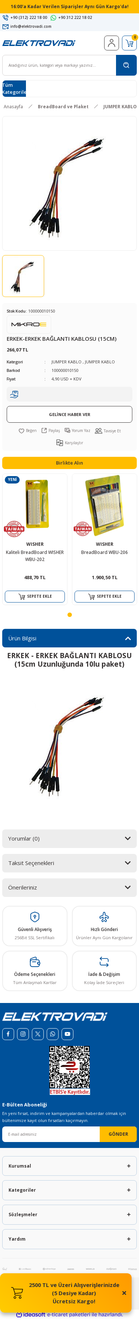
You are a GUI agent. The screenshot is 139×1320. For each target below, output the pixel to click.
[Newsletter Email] (69, 1134)
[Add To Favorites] (28, 430)
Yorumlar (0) (24, 838)
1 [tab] (69, 615)
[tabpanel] (35, 539)
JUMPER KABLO (67, 361)
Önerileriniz (22, 887)
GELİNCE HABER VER (69, 414)
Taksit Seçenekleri (31, 863)
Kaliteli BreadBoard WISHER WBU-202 (35, 555)
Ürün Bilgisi (22, 638)
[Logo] (39, 42)
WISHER (35, 544)
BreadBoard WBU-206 (104, 552)
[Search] (69, 65)
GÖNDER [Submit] (118, 1134)
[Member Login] (111, 43)
